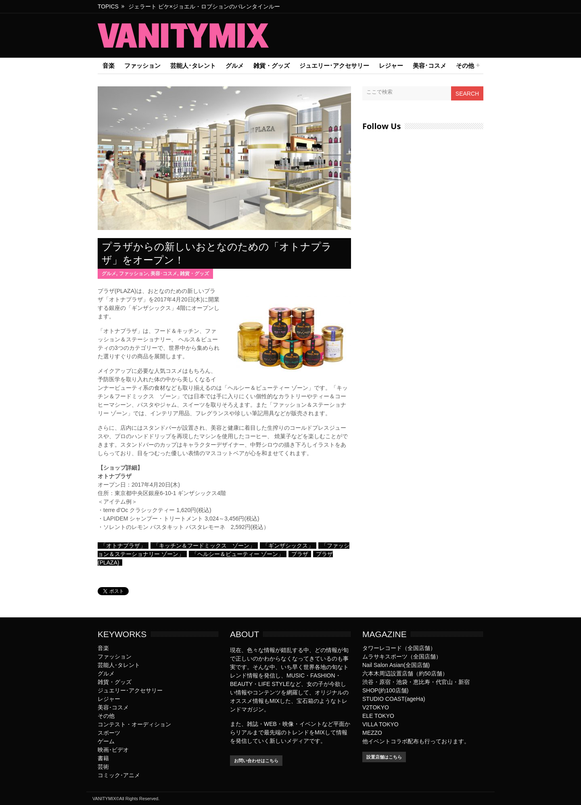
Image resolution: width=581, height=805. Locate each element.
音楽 (108, 65)
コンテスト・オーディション (134, 724)
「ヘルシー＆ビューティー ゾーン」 (238, 554)
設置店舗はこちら (384, 757)
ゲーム (106, 741)
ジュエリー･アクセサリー (334, 65)
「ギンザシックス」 (288, 545)
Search (467, 93)
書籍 (103, 758)
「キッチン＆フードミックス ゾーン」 (204, 545)
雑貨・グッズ (271, 65)
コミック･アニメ (119, 775)
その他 (465, 66)
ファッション (142, 65)
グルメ (235, 65)
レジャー (391, 65)
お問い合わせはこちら (256, 760)
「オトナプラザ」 (123, 545)
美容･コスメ (429, 65)
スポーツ (109, 733)
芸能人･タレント (193, 65)
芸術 (103, 766)
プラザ (299, 554)
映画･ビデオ (113, 749)
